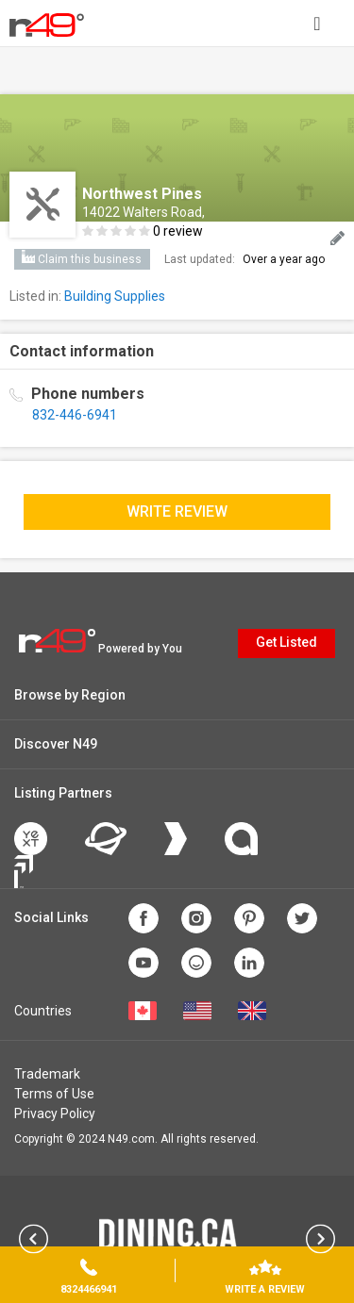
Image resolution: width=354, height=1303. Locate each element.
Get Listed (286, 642)
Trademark (47, 1073)
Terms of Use (54, 1093)
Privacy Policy (54, 1113)
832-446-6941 (74, 414)
